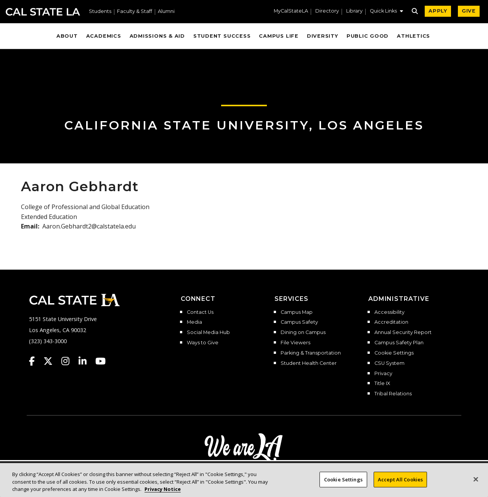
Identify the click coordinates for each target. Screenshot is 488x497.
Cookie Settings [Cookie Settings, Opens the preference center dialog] (343, 486)
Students (100, 11)
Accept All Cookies (400, 486)
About (67, 36)
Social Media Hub (208, 332)
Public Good (367, 36)
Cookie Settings (394, 353)
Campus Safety (299, 322)
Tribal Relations (393, 393)
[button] (386, 12)
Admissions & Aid (157, 36)
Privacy (383, 373)
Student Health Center (309, 363)
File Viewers (295, 342)
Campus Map (297, 312)
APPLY (438, 11)
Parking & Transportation (311, 353)
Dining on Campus (303, 332)
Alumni (166, 11)
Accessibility (389, 312)
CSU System (389, 363)
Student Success (222, 36)
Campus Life (278, 36)
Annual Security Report (403, 332)
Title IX (382, 383)
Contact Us (200, 312)
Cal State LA (43, 12)
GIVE (469, 11)
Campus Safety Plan (399, 342)
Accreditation (391, 322)
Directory (327, 11)
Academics (103, 36)
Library (354, 11)
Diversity (322, 36)
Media (194, 322)
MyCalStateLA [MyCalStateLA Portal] (291, 11)
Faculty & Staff (134, 11)
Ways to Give (202, 342)
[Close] (475, 486)
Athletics (413, 36)
